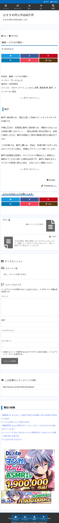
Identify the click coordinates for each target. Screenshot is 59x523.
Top (4, 36)
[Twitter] (10, 56)
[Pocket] (29, 60)
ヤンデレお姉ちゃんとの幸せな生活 (15, 422)
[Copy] (48, 60)
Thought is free (42, 522)
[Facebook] (29, 56)
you (55, 186)
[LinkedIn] (10, 60)
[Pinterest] (48, 56)
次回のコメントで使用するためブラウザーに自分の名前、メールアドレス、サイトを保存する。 (30, 353)
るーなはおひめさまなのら (11, 439)
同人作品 (14, 36)
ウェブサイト (6, 341)
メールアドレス (7, 330)
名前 (3, 320)
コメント (4, 296)
